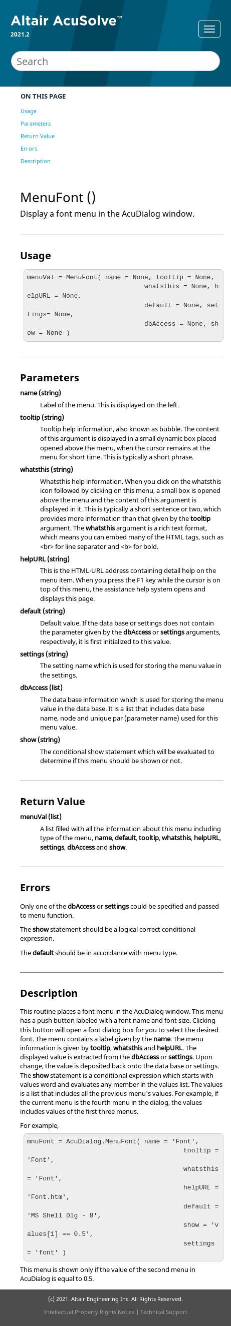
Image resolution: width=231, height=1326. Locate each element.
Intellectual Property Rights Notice (89, 1311)
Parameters (36, 123)
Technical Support (163, 1311)
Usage (29, 111)
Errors (29, 148)
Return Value (38, 136)
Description (36, 161)
